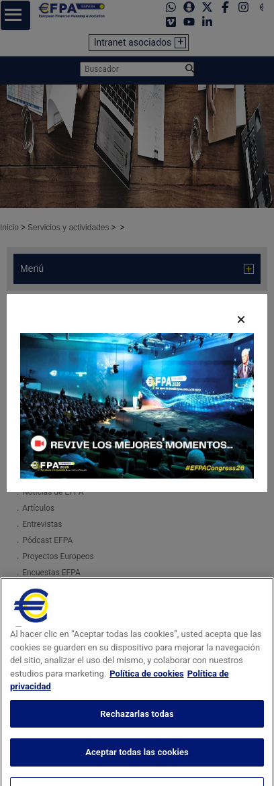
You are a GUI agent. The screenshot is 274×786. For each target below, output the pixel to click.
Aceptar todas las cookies (137, 762)
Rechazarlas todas (137, 724)
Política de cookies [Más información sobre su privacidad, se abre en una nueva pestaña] (146, 684)
